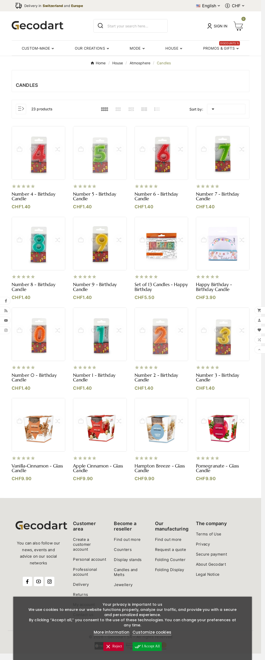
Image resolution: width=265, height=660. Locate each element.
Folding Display (169, 576)
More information (111, 632)
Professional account (85, 578)
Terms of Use (209, 540)
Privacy (203, 550)
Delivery (81, 590)
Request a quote (170, 556)
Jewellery (123, 591)
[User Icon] (217, 26)
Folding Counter (170, 566)
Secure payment (211, 560)
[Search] (100, 25)
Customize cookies (151, 632)
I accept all (148, 646)
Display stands (128, 566)
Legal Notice (208, 580)
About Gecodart (211, 570)
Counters (122, 556)
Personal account (89, 565)
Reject (112, 646)
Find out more (127, 545)
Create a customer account (82, 550)
